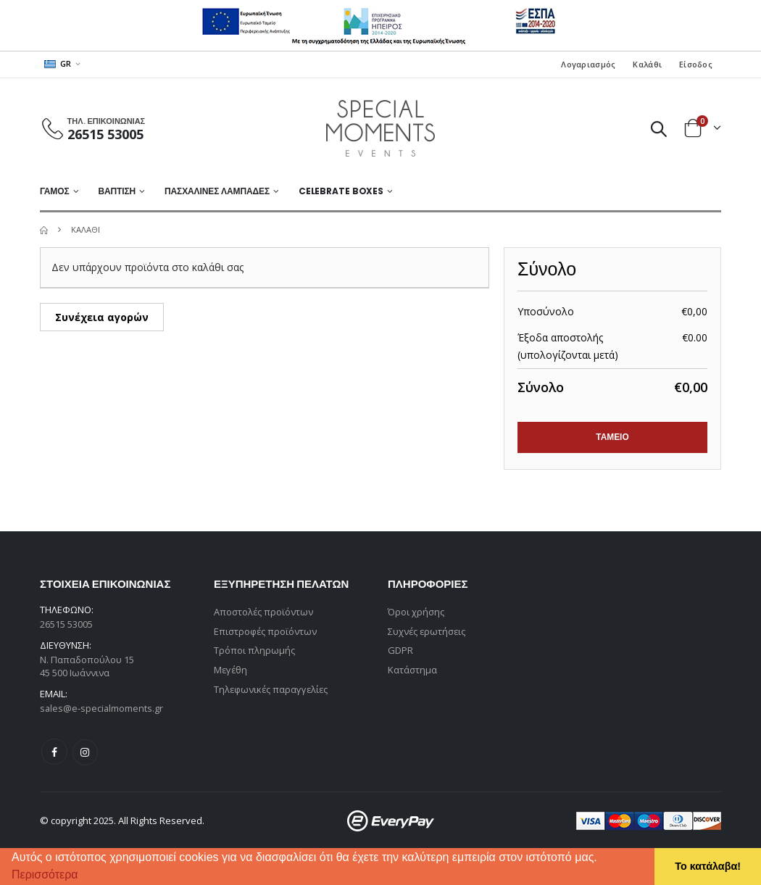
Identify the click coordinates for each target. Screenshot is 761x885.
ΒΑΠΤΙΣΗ (117, 191)
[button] (83, 876)
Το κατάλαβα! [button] (708, 866)
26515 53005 (105, 134)
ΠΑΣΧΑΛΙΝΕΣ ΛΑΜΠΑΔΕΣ (217, 191)
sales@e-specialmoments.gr (102, 708)
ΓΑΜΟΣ (55, 191)
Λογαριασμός (588, 64)
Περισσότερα (45, 874)
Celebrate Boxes (341, 191)
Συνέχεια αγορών (102, 317)
